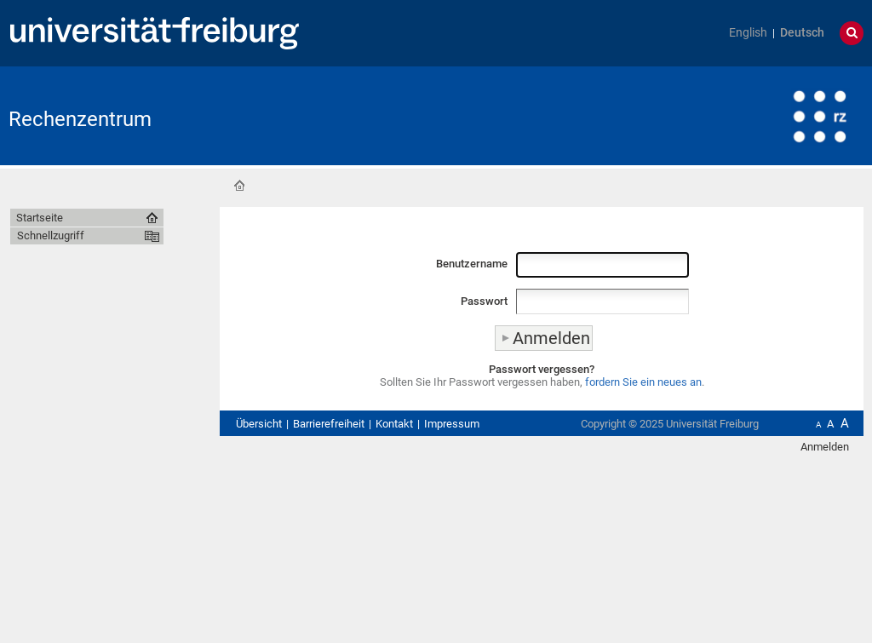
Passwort (484, 301)
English (748, 33)
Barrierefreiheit (328, 423)
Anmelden (824, 446)
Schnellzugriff (50, 235)
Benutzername (472, 263)
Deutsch (802, 33)
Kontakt (394, 423)
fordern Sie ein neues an (643, 382)
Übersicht (259, 423)
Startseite (239, 186)
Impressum (451, 423)
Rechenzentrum (80, 119)
